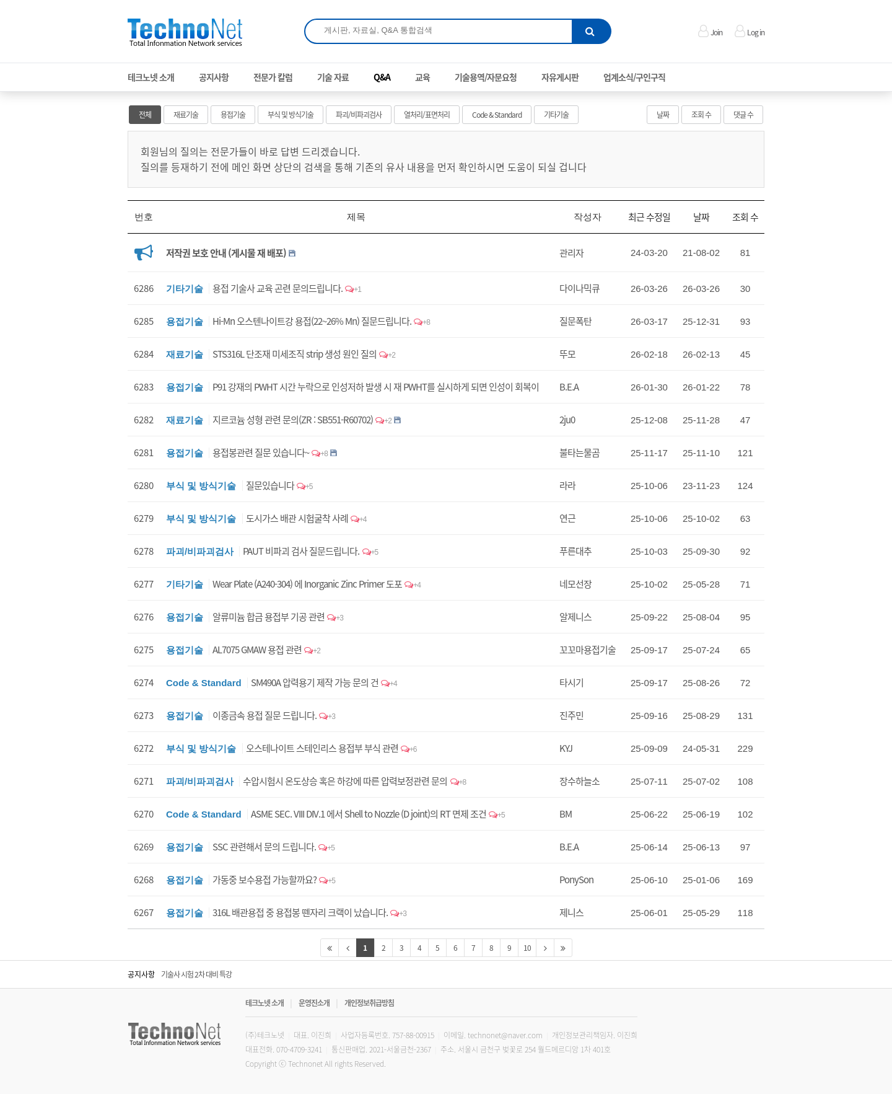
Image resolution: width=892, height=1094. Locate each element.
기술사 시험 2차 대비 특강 (196, 974)
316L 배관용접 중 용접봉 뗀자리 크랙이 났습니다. (300, 912)
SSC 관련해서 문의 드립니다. (264, 847)
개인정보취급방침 (369, 1002)
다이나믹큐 (579, 288)
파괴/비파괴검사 (359, 114)
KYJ (565, 748)
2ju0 (567, 419)
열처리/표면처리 (427, 114)
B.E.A (569, 387)
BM (565, 814)
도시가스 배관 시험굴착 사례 (297, 518)
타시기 (571, 682)
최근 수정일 (649, 217)
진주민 (571, 715)
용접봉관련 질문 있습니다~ (260, 452)
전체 (145, 114)
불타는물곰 (579, 452)
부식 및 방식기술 (290, 114)
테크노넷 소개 (264, 1002)
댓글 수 (743, 114)
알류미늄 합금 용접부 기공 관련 (268, 617)
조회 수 (701, 114)
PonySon (576, 879)
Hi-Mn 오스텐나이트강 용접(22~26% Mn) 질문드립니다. (311, 321)
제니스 (571, 912)
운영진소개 (314, 1002)
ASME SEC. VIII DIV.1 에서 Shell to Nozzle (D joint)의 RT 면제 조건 (368, 814)
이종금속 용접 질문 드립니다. (264, 715)
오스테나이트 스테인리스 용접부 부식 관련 (322, 748)
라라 (567, 485)
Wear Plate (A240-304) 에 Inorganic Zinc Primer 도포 (307, 584)
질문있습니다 (270, 485)
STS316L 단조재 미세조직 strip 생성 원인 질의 (294, 354)
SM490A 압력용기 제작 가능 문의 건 (314, 682)
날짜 (663, 114)
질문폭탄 (575, 321)
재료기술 (185, 114)
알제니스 (575, 617)
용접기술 (233, 114)
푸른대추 (575, 551)
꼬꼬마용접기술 (587, 649)
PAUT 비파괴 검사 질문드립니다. (301, 551)
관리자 (571, 253)
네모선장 (575, 584)
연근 (567, 518)
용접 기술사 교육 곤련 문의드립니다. (277, 288)
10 (527, 947)
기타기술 (556, 114)
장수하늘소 (579, 781)
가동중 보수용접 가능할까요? (264, 879)
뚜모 (567, 354)
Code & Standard (497, 114)
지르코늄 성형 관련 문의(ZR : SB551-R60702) (292, 419)
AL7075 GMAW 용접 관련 (257, 649)
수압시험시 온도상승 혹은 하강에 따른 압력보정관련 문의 (345, 781)
